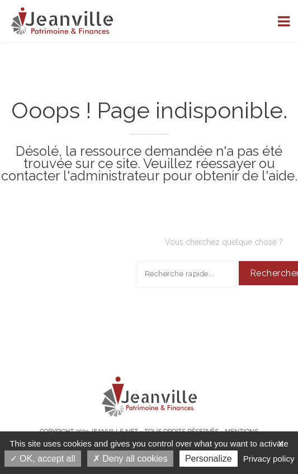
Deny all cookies (130, 458)
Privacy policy (269, 458)
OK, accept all (42, 458)
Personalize (208, 458)
